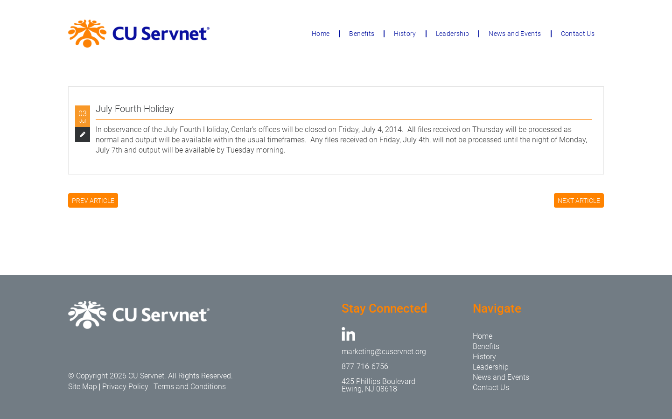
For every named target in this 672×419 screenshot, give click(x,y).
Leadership (452, 33)
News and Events (515, 33)
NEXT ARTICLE (579, 200)
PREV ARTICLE (93, 200)
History (405, 33)
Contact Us (578, 33)
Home (320, 33)
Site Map (82, 386)
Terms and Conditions (190, 386)
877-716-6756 (365, 366)
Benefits (361, 33)
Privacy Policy (125, 386)
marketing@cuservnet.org (384, 351)
